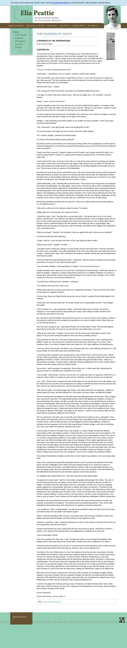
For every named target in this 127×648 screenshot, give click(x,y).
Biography (19, 38)
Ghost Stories (52, 26)
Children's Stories (78, 26)
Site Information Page (60, 3)
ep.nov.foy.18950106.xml (51, 602)
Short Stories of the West (35, 26)
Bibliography (20, 41)
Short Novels (64, 26)
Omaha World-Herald (16, 26)
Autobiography (21, 35)
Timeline (18, 47)
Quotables (19, 44)
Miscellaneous (93, 26)
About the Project (20, 617)
